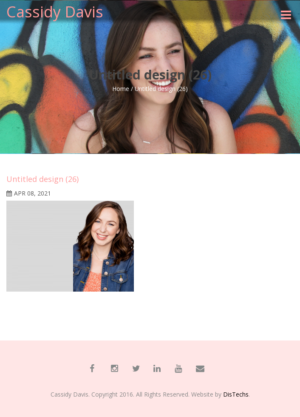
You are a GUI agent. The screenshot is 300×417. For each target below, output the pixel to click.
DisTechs (236, 394)
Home (120, 89)
